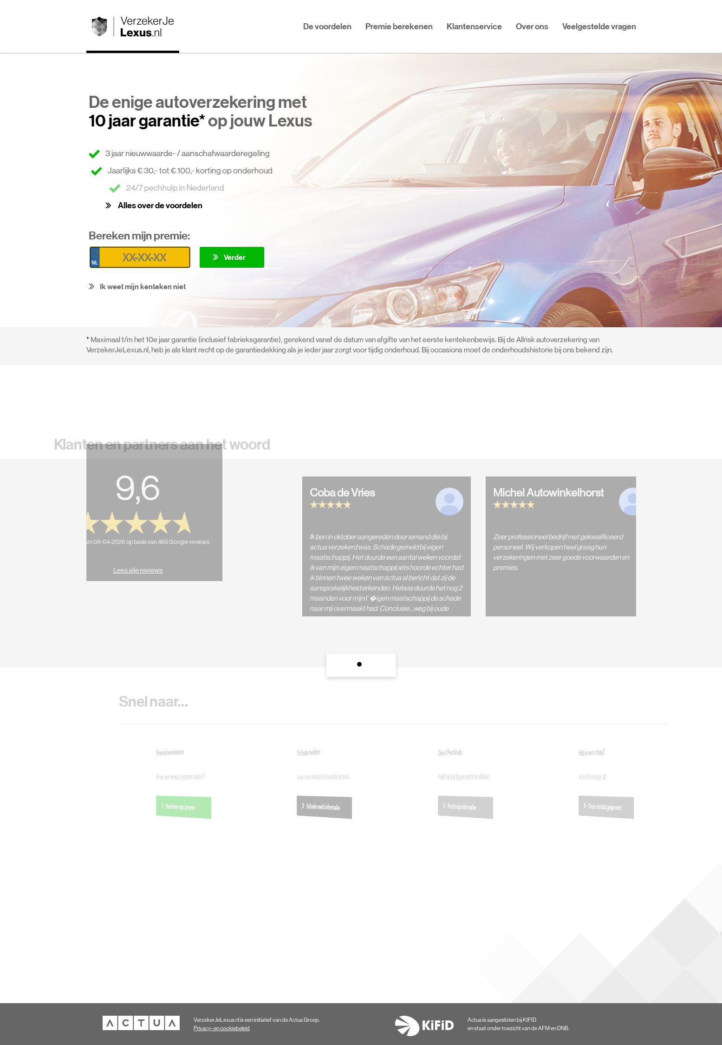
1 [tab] (361, 666)
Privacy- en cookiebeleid (222, 1028)
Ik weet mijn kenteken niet (143, 286)
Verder (235, 257)
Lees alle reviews (129, 562)
